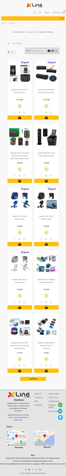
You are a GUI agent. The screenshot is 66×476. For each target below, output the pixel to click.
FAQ (36, 401)
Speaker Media (46, 32)
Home (3, 23)
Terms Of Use (54, 398)
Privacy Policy (54, 394)
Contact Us (39, 398)
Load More (33, 379)
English (47, 12)
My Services (57, 12)
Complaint (38, 405)
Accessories (11, 23)
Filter (11, 52)
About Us (38, 394)
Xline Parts (42, 473)
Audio (31, 32)
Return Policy (53, 411)
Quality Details (54, 401)
